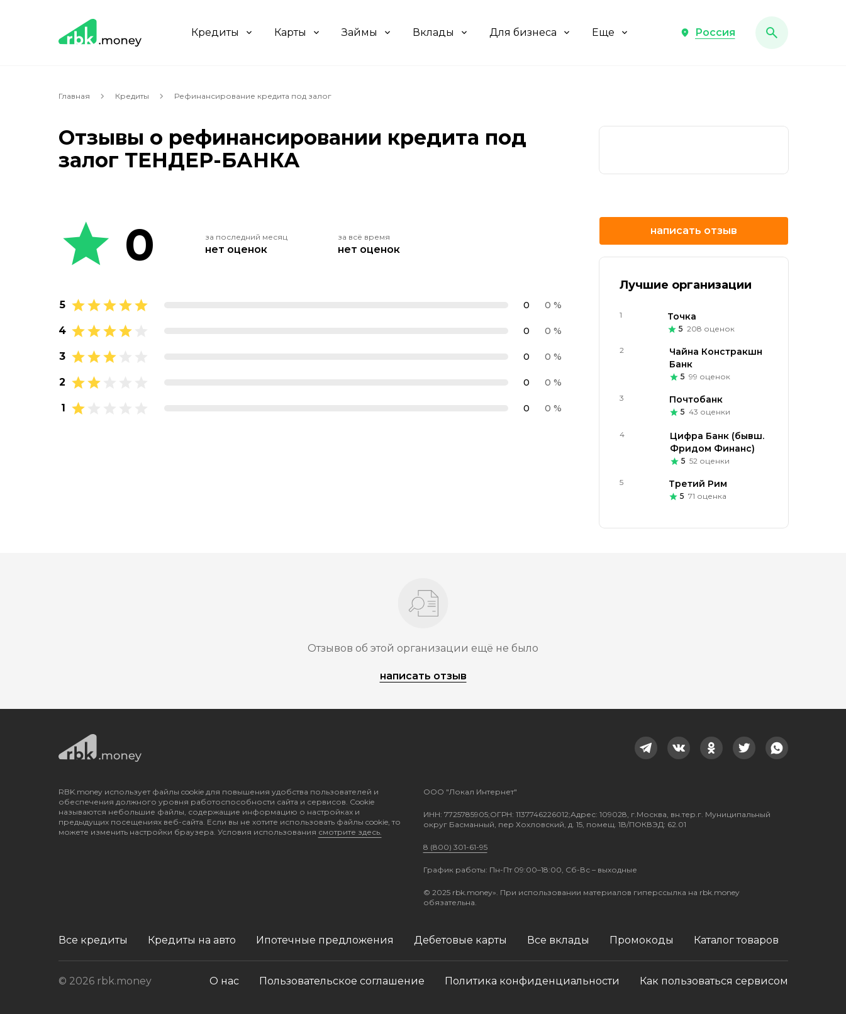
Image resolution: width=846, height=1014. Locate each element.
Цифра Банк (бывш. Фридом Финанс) (717, 442)
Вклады (441, 32)
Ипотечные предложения (325, 940)
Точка (681, 316)
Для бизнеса (530, 32)
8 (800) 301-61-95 (455, 847)
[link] (693, 150)
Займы (367, 32)
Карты (297, 32)
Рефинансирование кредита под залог (252, 96)
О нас (224, 981)
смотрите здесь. (350, 832)
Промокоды (641, 940)
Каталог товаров (736, 940)
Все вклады (558, 940)
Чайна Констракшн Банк (715, 358)
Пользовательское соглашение (342, 981)
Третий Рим (698, 483)
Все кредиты (93, 940)
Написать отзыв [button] (693, 231)
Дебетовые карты (460, 940)
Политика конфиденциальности (532, 981)
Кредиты (222, 32)
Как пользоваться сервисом (714, 981)
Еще (611, 32)
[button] (707, 32)
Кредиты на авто (192, 940)
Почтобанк (696, 399)
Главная (74, 96)
